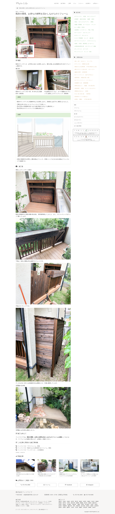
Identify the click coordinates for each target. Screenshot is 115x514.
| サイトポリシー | (25, 509)
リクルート (80, 3)
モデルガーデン (77, 119)
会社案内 (88, 3)
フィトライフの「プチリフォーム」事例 (28, 446)
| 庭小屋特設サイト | (43, 509)
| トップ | (18, 509)
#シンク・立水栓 (47, 501)
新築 (75, 104)
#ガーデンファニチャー (36, 504)
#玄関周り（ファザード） (44, 502)
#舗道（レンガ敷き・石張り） (23, 504)
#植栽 (28, 505)
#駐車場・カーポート (21, 505)
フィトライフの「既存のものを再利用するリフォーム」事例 (33, 448)
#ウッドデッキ (33, 501)
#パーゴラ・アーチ (20, 502)
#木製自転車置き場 (24, 501)
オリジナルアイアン (78, 116)
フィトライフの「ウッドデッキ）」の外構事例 (30, 450)
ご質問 (69, 3)
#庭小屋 (17, 501)
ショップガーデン (78, 122)
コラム (74, 3)
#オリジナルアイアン (47, 504)
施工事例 (63, 3)
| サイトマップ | (33, 509)
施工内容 (56, 3)
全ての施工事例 (77, 126)
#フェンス (40, 501)
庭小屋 (75, 113)
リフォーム (76, 107)
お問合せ (95, 3)
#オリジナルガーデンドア (31, 502)
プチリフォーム (77, 110)
